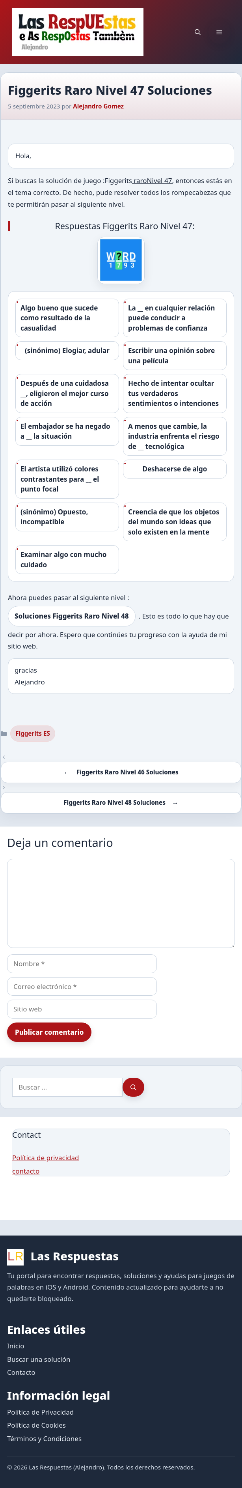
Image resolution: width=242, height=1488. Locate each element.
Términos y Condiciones (44, 1438)
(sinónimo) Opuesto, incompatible (54, 517)
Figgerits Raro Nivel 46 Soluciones (127, 772)
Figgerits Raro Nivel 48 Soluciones (114, 802)
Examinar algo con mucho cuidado (63, 559)
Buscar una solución (38, 1359)
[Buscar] (133, 1087)
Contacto (21, 1372)
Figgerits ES (32, 733)
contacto (25, 1171)
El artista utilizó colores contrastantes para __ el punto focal (59, 479)
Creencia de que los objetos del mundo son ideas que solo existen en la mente (173, 522)
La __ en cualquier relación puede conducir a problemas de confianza (171, 318)
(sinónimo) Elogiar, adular (67, 350)
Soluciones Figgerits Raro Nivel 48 (72, 616)
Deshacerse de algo (175, 468)
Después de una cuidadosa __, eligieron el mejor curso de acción (64, 393)
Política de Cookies (36, 1425)
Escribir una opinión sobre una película (171, 355)
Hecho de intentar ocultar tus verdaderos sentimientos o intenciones (173, 393)
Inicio (15, 1345)
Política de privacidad (45, 1157)
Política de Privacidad (40, 1412)
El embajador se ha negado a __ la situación (65, 431)
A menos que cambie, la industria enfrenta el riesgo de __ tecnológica (174, 436)
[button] (197, 32)
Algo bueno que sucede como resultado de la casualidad (59, 318)
